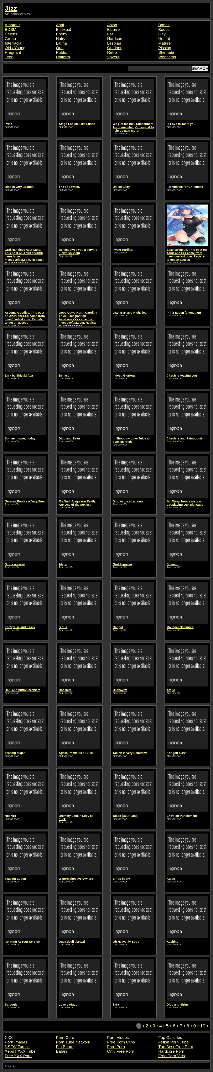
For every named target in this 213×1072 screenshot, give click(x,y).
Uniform (63, 57)
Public (61, 52)
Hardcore (115, 38)
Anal (60, 25)
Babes (164, 25)
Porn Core (65, 1037)
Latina (61, 43)
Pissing (164, 48)
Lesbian (114, 43)
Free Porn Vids (171, 1056)
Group (10, 38)
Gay (162, 34)
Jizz (11, 8)
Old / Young (15, 48)
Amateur (12, 25)
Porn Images (16, 1042)
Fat (110, 34)
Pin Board (64, 1047)
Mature (164, 43)
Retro (112, 52)
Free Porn (116, 1047)
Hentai (164, 38)
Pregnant (13, 52)
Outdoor (114, 48)
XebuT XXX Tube (20, 1051)
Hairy (60, 38)
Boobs (164, 29)
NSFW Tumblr (17, 1047)
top (14, 1066)
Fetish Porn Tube (173, 1042)
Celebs (11, 34)
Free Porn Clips (121, 1042)
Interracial (13, 43)
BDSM (10, 29)
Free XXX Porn (18, 1056)
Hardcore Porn (171, 1051)
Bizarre (113, 29)
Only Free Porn (120, 1051)
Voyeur (113, 57)
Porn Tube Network (73, 1042)
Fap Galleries (170, 1037)
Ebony (61, 34)
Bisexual (63, 29)
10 (202, 1025)
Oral (59, 48)
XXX (9, 1037)
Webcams (167, 57)
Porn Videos (118, 1037)
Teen (9, 57)
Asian (112, 25)
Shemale (166, 52)
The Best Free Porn (175, 1047)
